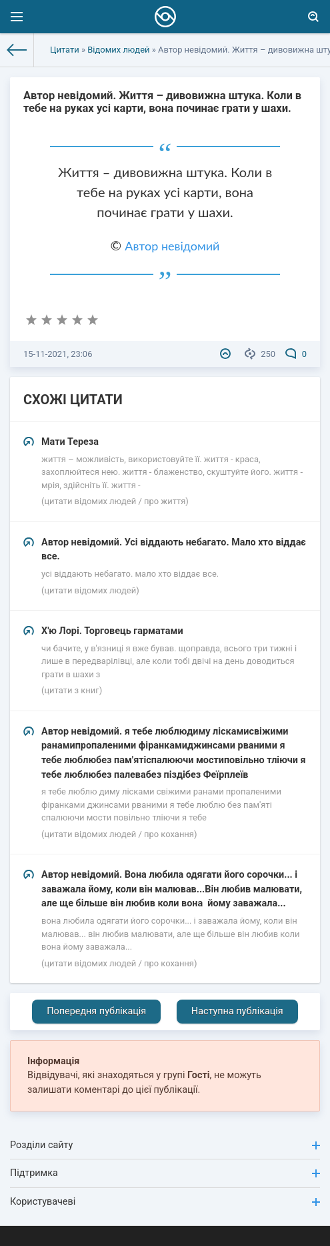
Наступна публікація (237, 1011)
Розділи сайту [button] (165, 1145)
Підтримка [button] (165, 1173)
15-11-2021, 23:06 (57, 354)
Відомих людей (118, 50)
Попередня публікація (96, 1011)
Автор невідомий (172, 245)
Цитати (64, 50)
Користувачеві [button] (165, 1201)
